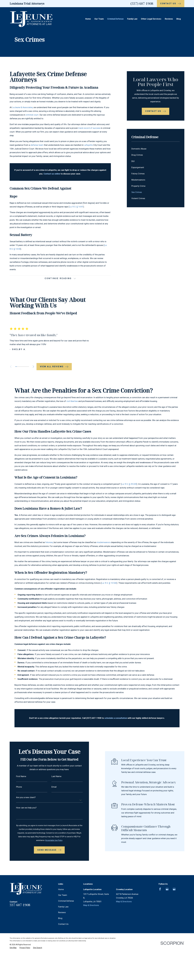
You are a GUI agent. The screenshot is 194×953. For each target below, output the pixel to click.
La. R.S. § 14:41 (76, 207)
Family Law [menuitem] (132, 19)
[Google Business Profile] (167, 883)
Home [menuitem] (88, 19)
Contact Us (63, 918)
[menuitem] (155, 149)
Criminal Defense (66, 895)
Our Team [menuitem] (99, 19)
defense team (37, 145)
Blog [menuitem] (178, 19)
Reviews (62, 906)
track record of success (89, 128)
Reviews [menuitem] (169, 19)
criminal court (32, 115)
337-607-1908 (20, 899)
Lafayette (88, 145)
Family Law (63, 901)
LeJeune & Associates (22, 107)
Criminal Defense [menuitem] (115, 19)
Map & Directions (91, 899)
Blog (60, 912)
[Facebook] (160, 883)
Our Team (62, 889)
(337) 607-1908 (141, 3)
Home (61, 883)
